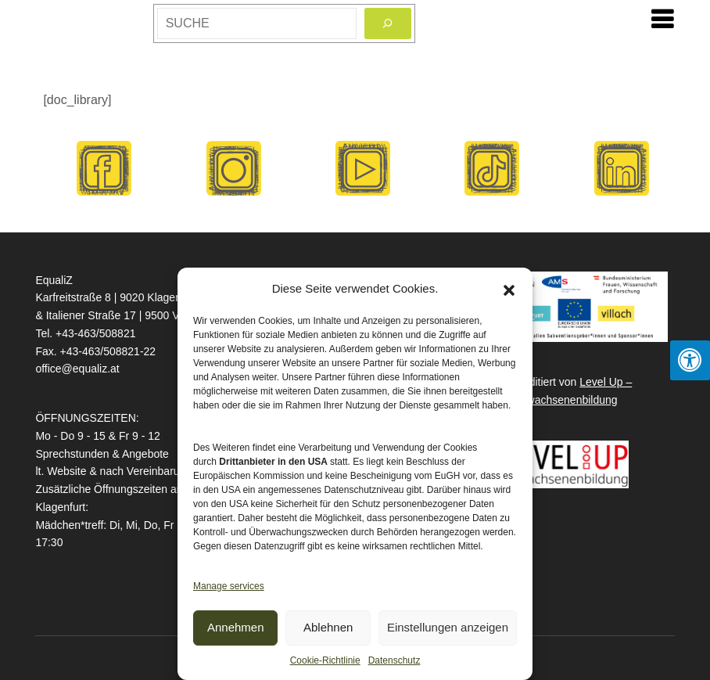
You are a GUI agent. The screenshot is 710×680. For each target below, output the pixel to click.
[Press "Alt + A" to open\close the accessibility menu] (690, 360)
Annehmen (235, 627)
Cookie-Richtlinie (325, 660)
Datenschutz (394, 660)
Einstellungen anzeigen (447, 627)
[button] (509, 289)
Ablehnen (328, 627)
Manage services (228, 586)
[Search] (387, 23)
